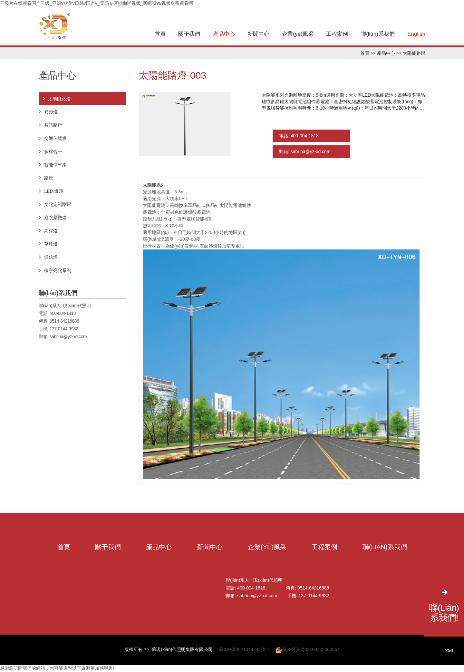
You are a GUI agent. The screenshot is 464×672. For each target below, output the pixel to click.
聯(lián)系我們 (378, 34)
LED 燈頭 (53, 191)
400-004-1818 (63, 313)
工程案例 (337, 34)
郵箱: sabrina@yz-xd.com (305, 152)
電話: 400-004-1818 (299, 136)
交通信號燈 (55, 138)
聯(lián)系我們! (444, 613)
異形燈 (51, 112)
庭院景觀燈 (55, 217)
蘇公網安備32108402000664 (308, 650)
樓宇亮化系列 (57, 270)
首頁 (160, 34)
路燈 (48, 178)
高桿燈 (51, 231)
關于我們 (189, 34)
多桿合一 (53, 151)
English (416, 34)
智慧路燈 (53, 125)
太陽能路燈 (414, 53)
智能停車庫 (55, 164)
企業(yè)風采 (297, 34)
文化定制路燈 (57, 204)
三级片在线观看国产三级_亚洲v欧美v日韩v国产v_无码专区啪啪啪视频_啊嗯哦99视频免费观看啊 (96, 3)
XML (449, 650)
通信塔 (51, 257)
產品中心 (224, 34)
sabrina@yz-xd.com (68, 336)
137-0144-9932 (64, 328)
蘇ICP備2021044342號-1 (244, 650)
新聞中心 (258, 34)
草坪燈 (51, 244)
